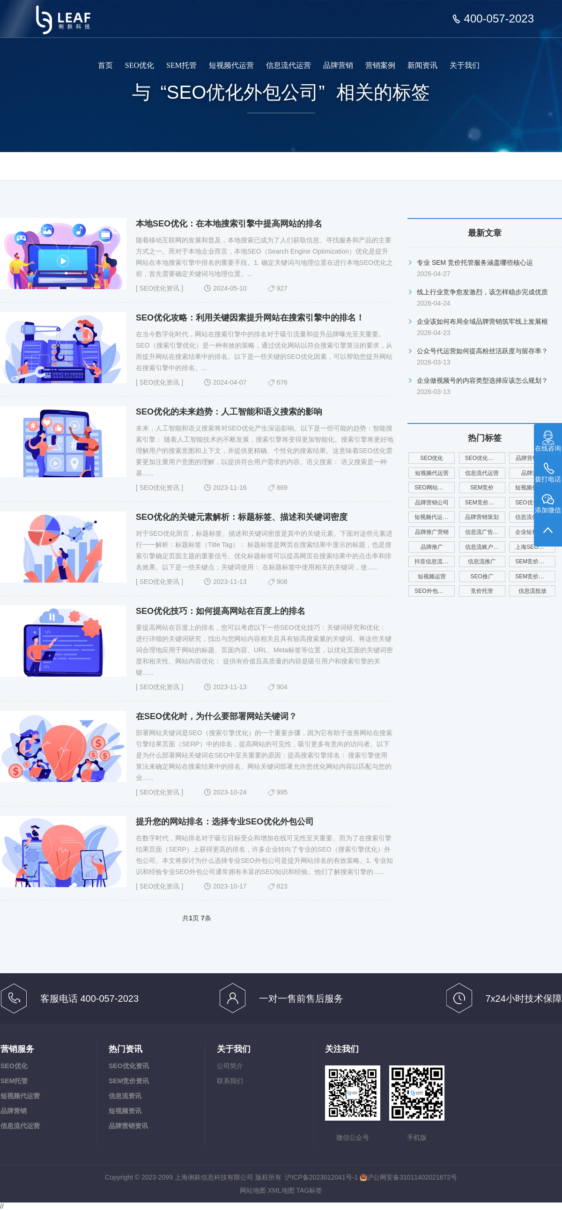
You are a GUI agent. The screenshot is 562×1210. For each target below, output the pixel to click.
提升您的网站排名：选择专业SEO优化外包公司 (225, 821)
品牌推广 (432, 547)
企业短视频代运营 (535, 532)
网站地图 (253, 1190)
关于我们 (465, 65)
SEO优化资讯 (160, 288)
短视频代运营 (231, 65)
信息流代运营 (288, 65)
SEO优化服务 (532, 502)
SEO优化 (139, 65)
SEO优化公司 (482, 458)
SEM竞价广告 (532, 576)
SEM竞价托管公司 (485, 502)
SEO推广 (482, 576)
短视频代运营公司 (535, 487)
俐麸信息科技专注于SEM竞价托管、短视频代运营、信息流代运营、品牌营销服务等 (69, 13)
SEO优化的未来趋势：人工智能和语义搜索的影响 (229, 411)
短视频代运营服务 (434, 517)
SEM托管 (181, 65)
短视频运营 (432, 576)
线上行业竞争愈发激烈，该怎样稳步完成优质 (482, 292)
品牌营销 (338, 65)
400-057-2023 (499, 18)
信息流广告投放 (484, 532)
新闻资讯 (422, 65)
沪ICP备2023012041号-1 (321, 1177)
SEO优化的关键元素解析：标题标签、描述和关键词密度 (242, 517)
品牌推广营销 (432, 532)
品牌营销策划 (482, 517)
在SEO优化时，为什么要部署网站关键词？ (216, 716)
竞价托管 (482, 591)
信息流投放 (532, 591)
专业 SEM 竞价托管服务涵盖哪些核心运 (475, 262)
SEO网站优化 (431, 487)
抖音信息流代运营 (434, 561)
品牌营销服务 (532, 458)
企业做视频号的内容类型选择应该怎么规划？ (482, 380)
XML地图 (281, 1190)
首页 (105, 65)
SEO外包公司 (431, 591)
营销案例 (380, 65)
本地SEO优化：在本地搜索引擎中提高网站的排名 (229, 223)
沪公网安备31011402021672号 (408, 1177)
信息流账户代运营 (485, 547)
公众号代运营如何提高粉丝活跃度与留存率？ (482, 351)
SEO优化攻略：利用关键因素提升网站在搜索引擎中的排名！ (250, 317)
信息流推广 (482, 561)
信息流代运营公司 (535, 517)
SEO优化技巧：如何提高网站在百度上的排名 (220, 611)
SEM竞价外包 (532, 561)
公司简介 (230, 1066)
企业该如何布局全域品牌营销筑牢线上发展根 (482, 321)
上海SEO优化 (532, 547)
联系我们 (230, 1081)
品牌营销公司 (432, 502)
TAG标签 (309, 1190)
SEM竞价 (482, 487)
